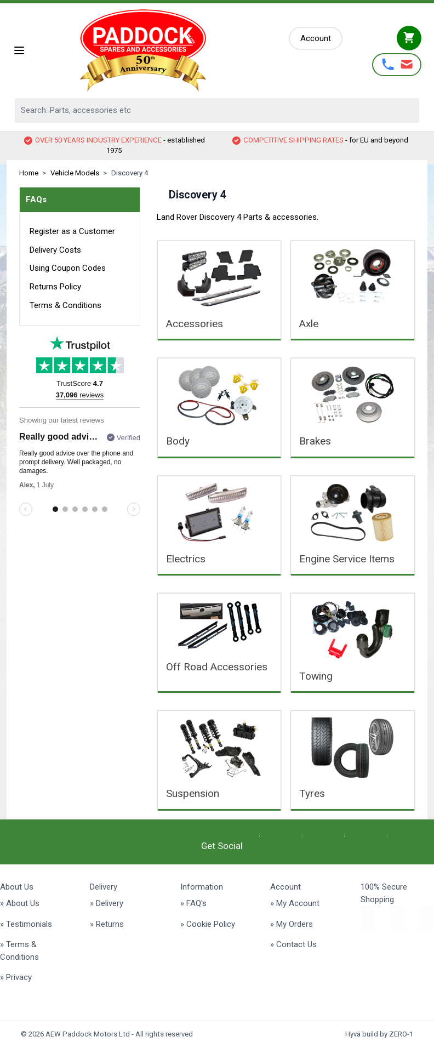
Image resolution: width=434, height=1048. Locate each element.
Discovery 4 (129, 173)
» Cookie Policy (207, 924)
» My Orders (291, 924)
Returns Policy (55, 287)
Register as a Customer (72, 231)
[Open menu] (19, 50)
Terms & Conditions (65, 305)
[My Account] (315, 38)
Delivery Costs (55, 250)
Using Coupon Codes (68, 268)
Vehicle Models (74, 173)
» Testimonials (26, 924)
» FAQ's (193, 903)
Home (28, 173)
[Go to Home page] (157, 50)
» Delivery (106, 903)
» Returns (107, 924)
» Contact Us (293, 944)
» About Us (19, 903)
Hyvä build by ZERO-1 (379, 1034)
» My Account (294, 903)
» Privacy (16, 977)
